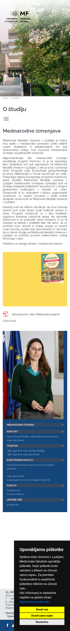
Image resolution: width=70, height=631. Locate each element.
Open (59, 18)
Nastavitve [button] (42, 622)
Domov (6, 98)
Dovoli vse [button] (42, 609)
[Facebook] (8, 625)
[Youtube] (14, 625)
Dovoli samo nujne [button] (42, 615)
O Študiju (15, 98)
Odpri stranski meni (7, 119)
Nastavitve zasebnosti (34, 602)
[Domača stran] (18, 15)
